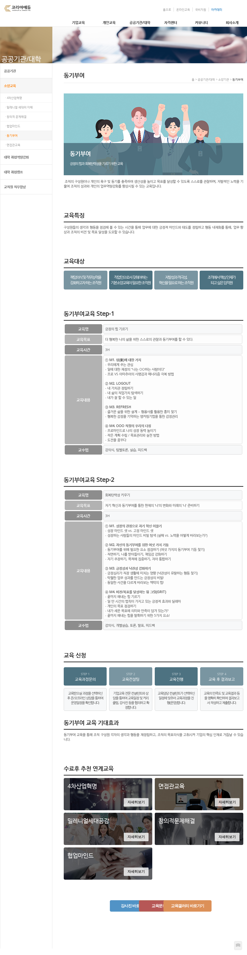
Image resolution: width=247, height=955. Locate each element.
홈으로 (167, 9)
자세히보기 (136, 809)
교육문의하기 (153, 912)
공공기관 (10, 77)
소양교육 (10, 92)
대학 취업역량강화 (16, 163)
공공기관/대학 (139, 22)
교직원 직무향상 (15, 193)
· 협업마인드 (12, 132)
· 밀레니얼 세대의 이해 (19, 114)
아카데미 (216, 9)
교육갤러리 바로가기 (205, 912)
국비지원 (200, 9)
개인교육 (109, 22)
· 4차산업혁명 (13, 104)
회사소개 (232, 22)
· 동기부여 (11, 142)
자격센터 (170, 22)
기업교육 (78, 22)
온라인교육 (183, 9)
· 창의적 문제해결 (16, 123)
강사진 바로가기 (101, 912)
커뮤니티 (201, 22)
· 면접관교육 (12, 151)
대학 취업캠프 (13, 178)
